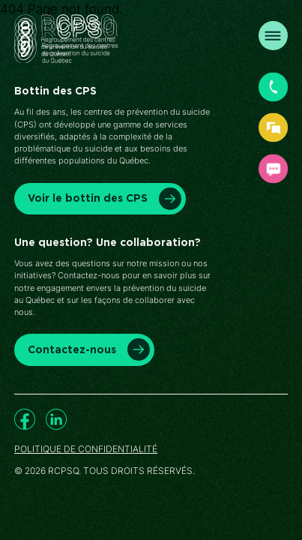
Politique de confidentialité (85, 449)
